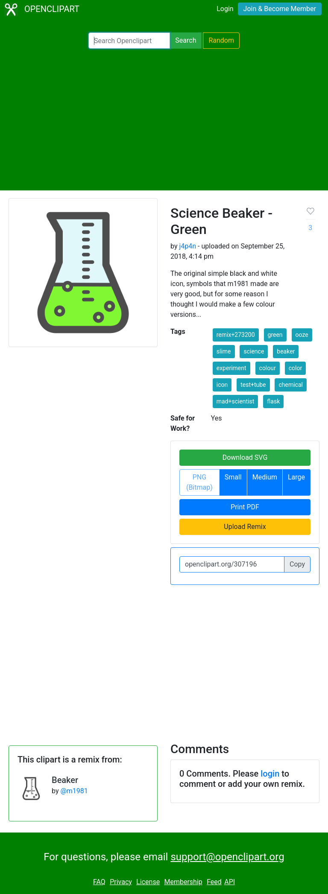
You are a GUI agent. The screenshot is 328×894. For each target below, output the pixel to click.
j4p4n (187, 246)
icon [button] (222, 384)
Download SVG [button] (245, 457)
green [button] (275, 334)
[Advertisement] (164, 119)
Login (225, 9)
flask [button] (273, 401)
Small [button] (233, 477)
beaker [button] (286, 351)
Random (221, 40)
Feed (214, 882)
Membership (183, 882)
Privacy (121, 882)
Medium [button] (264, 477)
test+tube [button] (253, 384)
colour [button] (267, 368)
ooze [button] (302, 334)
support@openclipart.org (227, 857)
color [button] (295, 368)
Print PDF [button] (245, 507)
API (229, 882)
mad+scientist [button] (236, 401)
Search (185, 40)
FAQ (99, 882)
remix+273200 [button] (236, 334)
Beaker (65, 780)
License (148, 882)
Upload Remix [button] (245, 527)
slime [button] (224, 351)
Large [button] (296, 477)
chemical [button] (290, 384)
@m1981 (74, 791)
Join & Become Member (279, 9)
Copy (297, 564)
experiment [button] (231, 368)
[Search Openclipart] (129, 40)
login (270, 773)
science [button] (253, 351)
